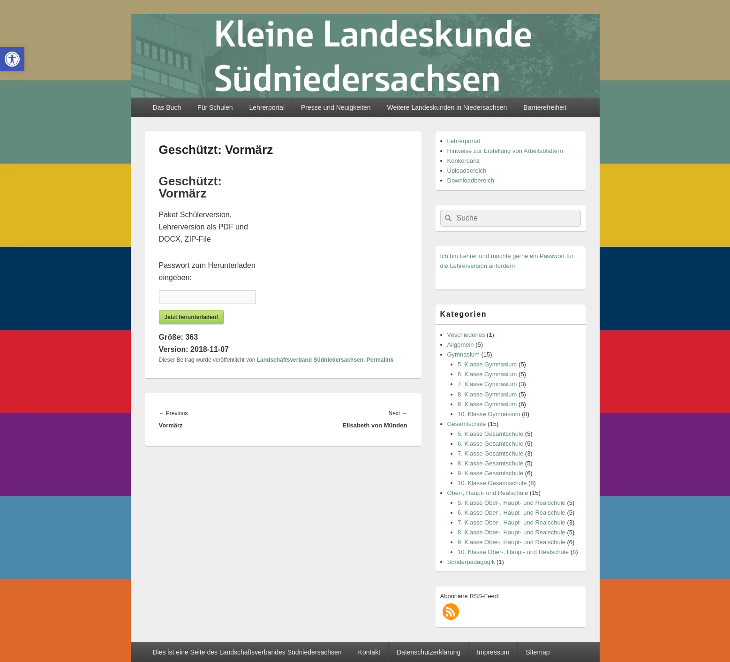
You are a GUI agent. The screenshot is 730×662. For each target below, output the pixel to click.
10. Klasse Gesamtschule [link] (492, 483)
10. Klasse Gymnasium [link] (489, 414)
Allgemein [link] (460, 344)
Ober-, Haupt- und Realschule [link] (487, 492)
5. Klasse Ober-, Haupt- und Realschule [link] (511, 502)
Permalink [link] (380, 360)
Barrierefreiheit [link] (544, 107)
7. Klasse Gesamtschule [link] (490, 453)
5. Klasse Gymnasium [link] (487, 364)
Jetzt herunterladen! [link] (191, 317)
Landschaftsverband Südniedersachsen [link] (310, 360)
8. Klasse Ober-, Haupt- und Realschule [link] (511, 532)
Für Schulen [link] (215, 107)
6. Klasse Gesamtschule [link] (490, 443)
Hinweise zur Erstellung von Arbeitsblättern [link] (505, 150)
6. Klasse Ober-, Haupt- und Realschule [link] (511, 512)
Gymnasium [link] (463, 354)
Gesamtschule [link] (466, 423)
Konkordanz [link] (463, 160)
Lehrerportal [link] (267, 107)
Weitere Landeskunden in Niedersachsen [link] (447, 107)
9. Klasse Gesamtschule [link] (490, 473)
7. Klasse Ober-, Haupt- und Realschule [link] (511, 522)
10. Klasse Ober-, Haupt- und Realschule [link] (513, 551)
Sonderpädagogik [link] (471, 561)
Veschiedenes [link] (466, 334)
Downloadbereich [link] (470, 180)
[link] (12, 59)
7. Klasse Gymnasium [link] (487, 384)
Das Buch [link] (166, 107)
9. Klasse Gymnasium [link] (487, 404)
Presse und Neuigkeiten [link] (336, 107)
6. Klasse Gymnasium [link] (487, 374)
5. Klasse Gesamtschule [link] (490, 433)
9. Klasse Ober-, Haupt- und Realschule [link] (511, 542)
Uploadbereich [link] (467, 170)
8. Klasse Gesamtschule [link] (490, 463)
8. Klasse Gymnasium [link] (487, 394)
